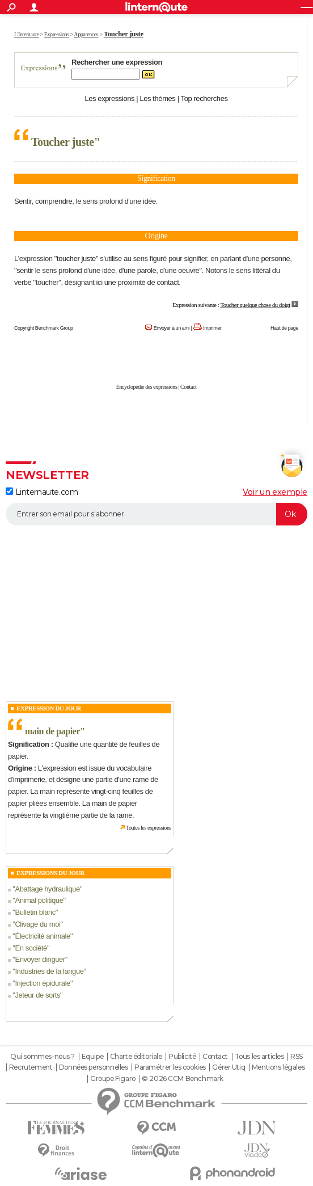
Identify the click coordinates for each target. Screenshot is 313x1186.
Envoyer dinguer (40, 959)
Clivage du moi (37, 924)
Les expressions (109, 98)
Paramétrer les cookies (170, 1067)
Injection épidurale (42, 983)
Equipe (92, 1057)
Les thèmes (157, 98)
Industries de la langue (49, 971)
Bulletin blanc (35, 912)
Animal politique (39, 900)
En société (31, 948)
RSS (296, 1057)
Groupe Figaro (113, 1079)
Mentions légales (278, 1067)
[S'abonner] (156, 514)
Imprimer (212, 328)
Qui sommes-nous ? (42, 1057)
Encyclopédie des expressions (146, 387)
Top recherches (204, 98)
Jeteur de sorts (37, 995)
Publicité (182, 1057)
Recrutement (30, 1067)
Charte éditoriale (136, 1057)
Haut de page (284, 328)
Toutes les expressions (148, 828)
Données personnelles (93, 1067)
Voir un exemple (275, 492)
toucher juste (76, 258)
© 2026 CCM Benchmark (182, 1079)
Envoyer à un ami (171, 328)
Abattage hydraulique (47, 889)
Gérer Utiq (228, 1067)
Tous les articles (259, 1057)
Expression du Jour (48, 708)
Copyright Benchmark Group (43, 328)
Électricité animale (42, 936)
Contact (188, 387)
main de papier (52, 731)
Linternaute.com (42, 492)
